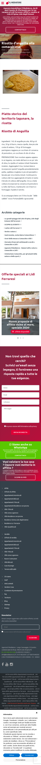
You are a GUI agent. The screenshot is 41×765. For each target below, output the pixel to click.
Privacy (6, 608)
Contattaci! (20, 30)
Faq (5, 594)
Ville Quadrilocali (10, 527)
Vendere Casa (9, 587)
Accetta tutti (29, 755)
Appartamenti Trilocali (11, 502)
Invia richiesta (20, 432)
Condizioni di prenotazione (13, 590)
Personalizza (20, 760)
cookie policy (27, 732)
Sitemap (7, 604)
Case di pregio (9, 566)
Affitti (6, 488)
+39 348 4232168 (8, 652)
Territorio (7, 597)
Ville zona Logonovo (11, 513)
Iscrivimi (33, 638)
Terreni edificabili (10, 569)
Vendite (7, 534)
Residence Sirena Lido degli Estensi (16, 520)
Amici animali (8, 583)
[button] (18, 338)
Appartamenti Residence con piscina (16, 506)
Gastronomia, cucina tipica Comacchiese (17, 52)
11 (12, 224)
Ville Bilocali (8, 562)
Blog (6, 601)
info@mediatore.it (8, 655)
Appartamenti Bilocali (11, 499)
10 (13, 228)
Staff (6, 580)
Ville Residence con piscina (13, 516)
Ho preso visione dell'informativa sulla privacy (21, 426)
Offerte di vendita (10, 538)
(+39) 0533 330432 (22, 652)
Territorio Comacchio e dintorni (18, 50)
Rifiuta (11, 755)
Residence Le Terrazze (12, 523)
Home (4, 50)
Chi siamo (7, 576)
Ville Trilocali (8, 509)
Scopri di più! (20, 477)
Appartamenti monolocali (12, 495)
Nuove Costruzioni (10, 559)
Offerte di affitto (10, 492)
